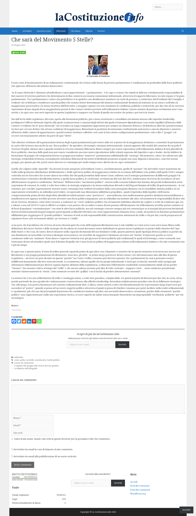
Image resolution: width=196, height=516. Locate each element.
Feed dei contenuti (139, 485)
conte (16, 360)
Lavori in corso (44, 31)
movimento (40, 360)
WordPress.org (138, 493)
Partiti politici (53, 360)
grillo (22, 360)
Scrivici (101, 31)
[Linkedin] (29, 321)
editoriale (18, 357)
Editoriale (61, 31)
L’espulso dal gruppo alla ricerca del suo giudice (36, 366)
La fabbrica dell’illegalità (25, 368)
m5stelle (30, 360)
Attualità (27, 31)
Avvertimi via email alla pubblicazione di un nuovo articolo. (45, 456)
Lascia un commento (23, 363)
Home (15, 31)
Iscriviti (122, 344)
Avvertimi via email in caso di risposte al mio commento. (43, 449)
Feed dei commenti (140, 489)
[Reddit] (24, 321)
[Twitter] (19, 321)
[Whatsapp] (39, 321)
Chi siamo (75, 31)
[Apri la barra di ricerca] (183, 31)
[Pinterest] (34, 321)
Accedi (133, 482)
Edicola (89, 31)
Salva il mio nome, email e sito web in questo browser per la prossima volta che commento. (62, 439)
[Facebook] (14, 321)
